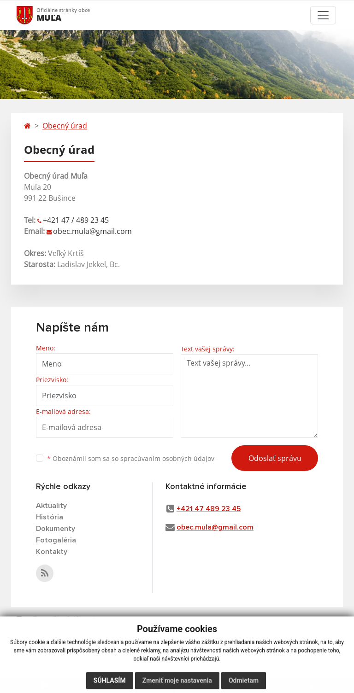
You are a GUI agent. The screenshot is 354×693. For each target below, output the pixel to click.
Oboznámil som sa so (130, 458)
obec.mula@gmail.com (92, 231)
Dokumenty (55, 528)
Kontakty (51, 551)
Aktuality (51, 505)
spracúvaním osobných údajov (167, 458)
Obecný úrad (64, 126)
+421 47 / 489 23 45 (76, 220)
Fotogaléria (56, 540)
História (49, 517)
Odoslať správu (274, 458)
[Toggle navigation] (323, 15)
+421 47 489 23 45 (209, 508)
